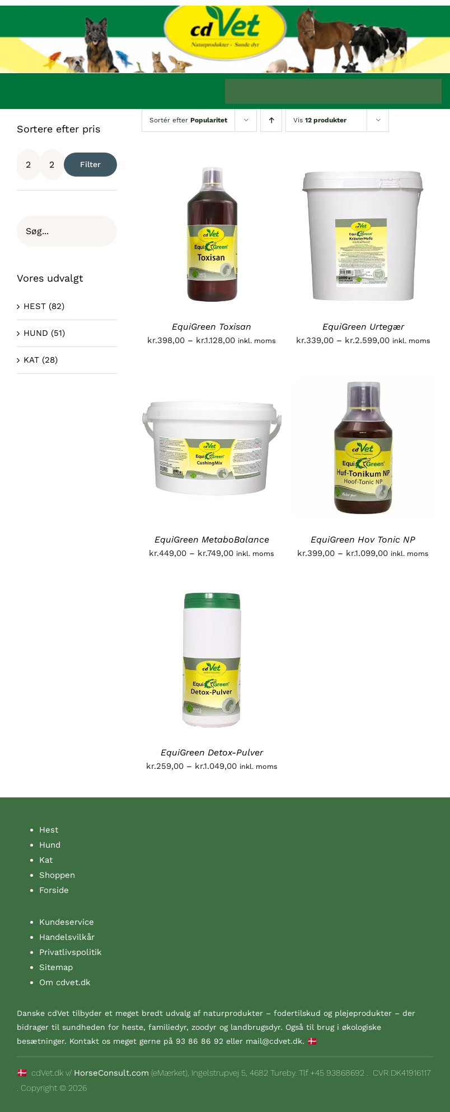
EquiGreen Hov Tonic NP (363, 539)
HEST (35, 306)
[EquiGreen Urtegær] (363, 172)
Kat (46, 860)
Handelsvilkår (67, 937)
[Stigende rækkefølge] (271, 120)
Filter (90, 164)
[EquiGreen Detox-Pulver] (212, 597)
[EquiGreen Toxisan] (212, 172)
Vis (319, 120)
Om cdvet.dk (65, 982)
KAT (31, 360)
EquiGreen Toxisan (211, 326)
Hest (48, 830)
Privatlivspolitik (70, 952)
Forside (54, 890)
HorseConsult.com (111, 1073)
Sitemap (56, 967)
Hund (49, 845)
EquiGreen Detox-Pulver (212, 752)
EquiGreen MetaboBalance (211, 539)
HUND (36, 333)
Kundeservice (66, 922)
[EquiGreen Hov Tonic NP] (363, 384)
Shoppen (57, 875)
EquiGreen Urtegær (363, 326)
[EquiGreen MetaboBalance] (212, 384)
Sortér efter (188, 120)
